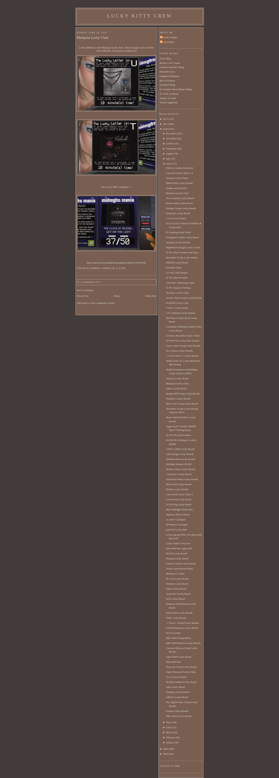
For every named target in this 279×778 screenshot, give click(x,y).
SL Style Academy (169, 93)
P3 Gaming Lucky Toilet (178, 232)
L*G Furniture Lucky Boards (180, 312)
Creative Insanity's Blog (172, 67)
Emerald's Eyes (167, 71)
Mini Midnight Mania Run (179, 509)
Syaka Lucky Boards (176, 188)
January (170, 742)
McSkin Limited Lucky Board (181, 682)
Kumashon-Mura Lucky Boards (182, 479)
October (170, 143)
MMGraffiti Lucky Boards (179, 183)
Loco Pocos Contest (176, 218)
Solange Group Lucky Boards (181, 208)
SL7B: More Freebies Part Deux (182, 252)
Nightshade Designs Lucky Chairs (183, 247)
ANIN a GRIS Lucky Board (180, 449)
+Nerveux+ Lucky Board (178, 474)
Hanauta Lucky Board (177, 558)
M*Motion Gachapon (177, 524)
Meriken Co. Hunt (175, 573)
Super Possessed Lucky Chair (181, 671)
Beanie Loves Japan (170, 62)
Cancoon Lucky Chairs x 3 (179, 173)
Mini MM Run (173, 661)
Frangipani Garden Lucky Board (182, 237)
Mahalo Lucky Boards (177, 489)
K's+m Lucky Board (176, 676)
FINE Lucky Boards (176, 617)
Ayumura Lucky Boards (178, 242)
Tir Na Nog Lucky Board (178, 504)
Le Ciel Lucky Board (176, 272)
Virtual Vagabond (168, 102)
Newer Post (82, 295)
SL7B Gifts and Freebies (178, 435)
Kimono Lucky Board (177, 583)
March (169, 732)
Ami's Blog (165, 58)
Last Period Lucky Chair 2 (179, 494)
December (171, 133)
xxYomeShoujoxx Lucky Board (182, 627)
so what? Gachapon (176, 519)
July (168, 158)
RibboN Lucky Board (177, 262)
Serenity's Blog (167, 84)
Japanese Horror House (177, 514)
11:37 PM (120, 268)
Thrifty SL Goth (168, 98)
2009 (165, 748)
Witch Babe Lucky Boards (179, 612)
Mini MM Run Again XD (179, 548)
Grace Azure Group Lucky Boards (183, 345)
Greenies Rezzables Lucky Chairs (183, 335)
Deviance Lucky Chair (177, 292)
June (168, 163)
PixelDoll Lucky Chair (177, 302)
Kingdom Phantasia (169, 76)
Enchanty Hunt (173, 267)
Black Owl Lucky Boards (179, 484)
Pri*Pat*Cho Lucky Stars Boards (182, 340)
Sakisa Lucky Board (176, 388)
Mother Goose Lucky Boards (180, 469)
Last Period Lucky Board (178, 499)
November (171, 138)
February (170, 737)
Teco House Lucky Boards (179, 350)
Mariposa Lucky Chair (93, 38)
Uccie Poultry (168, 42)
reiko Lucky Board (175, 687)
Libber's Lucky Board (177, 697)
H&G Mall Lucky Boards (179, 716)
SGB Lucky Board (175, 598)
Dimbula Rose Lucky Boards (180, 459)
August (169, 153)
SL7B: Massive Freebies (178, 287)
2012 (165, 118)
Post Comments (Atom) (103, 303)
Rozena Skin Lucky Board (179, 203)
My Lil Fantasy (167, 80)
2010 (165, 129)
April (168, 727)
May (168, 722)
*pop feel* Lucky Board (178, 593)
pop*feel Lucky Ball (176, 529)
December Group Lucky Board (181, 257)
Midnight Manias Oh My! (179, 464)
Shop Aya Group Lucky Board (181, 666)
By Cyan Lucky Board (177, 578)
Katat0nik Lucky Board (178, 213)
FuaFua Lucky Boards (177, 711)
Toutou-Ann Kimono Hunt (179, 568)
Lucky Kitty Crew (139, 16)
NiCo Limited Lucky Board (180, 198)
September (171, 148)
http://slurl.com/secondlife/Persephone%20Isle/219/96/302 (116, 262)
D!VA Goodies (173, 632)
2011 (165, 123)
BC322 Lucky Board (176, 553)
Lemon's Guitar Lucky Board (180, 563)
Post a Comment (85, 290)
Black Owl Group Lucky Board (182, 403)
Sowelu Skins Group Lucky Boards (184, 297)
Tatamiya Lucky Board (177, 692)
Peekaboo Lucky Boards (178, 398)
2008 (165, 753)
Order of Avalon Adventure (179, 167)
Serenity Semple (169, 37)
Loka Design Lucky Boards (180, 454)
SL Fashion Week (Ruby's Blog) (176, 89)
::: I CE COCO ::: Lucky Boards (182, 355)
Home (117, 295)
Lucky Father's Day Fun (178, 543)
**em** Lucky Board (177, 307)
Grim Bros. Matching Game (180, 282)
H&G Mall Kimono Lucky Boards (183, 643)
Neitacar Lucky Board (177, 378)
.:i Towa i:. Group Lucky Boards (182, 622)
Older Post (151, 295)
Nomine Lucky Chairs (177, 178)
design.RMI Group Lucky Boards (183, 393)
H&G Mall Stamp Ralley (178, 638)
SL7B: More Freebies (177, 277)
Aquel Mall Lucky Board (178, 656)
